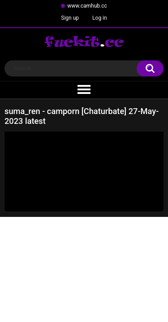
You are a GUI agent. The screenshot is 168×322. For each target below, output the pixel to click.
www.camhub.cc (87, 6)
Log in (99, 18)
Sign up (70, 18)
